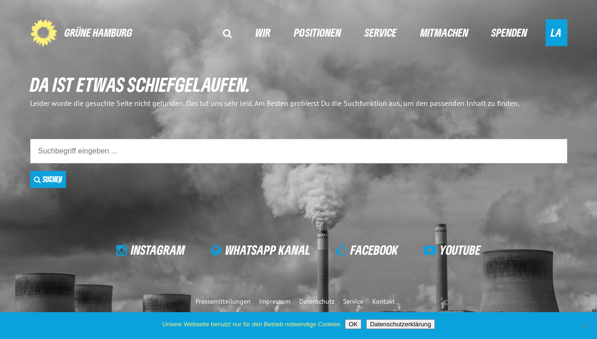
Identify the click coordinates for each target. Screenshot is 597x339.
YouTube (460, 250)
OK (353, 324)
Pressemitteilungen (223, 301)
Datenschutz (317, 301)
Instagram (158, 250)
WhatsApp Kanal (268, 250)
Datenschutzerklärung (400, 324)
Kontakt (383, 301)
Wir (262, 32)
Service (381, 32)
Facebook (374, 250)
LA (556, 32)
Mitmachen (444, 32)
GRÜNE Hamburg (98, 32)
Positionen (317, 32)
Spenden (509, 32)
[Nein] (585, 326)
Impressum (274, 301)
